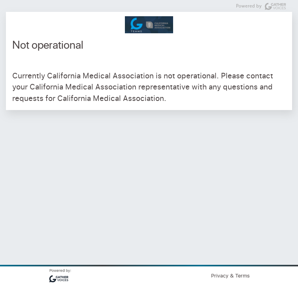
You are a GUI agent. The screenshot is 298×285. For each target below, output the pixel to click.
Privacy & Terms (230, 275)
